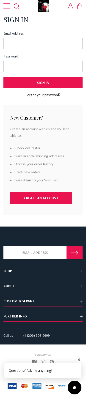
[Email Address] (35, 252)
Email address (13, 33)
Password (10, 56)
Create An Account (41, 198)
